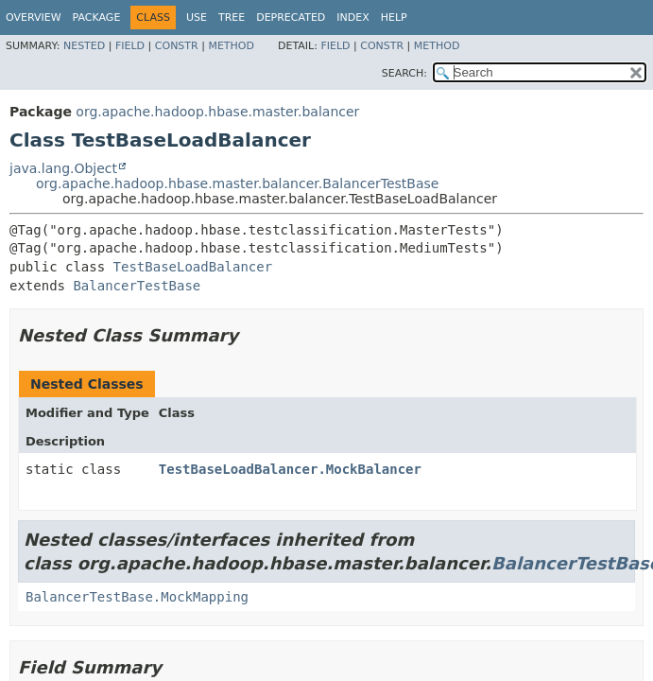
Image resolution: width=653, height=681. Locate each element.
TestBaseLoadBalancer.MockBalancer (290, 469)
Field (130, 46)
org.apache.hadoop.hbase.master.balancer (217, 111)
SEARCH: (404, 73)
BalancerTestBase (136, 285)
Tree (231, 17)
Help (394, 17)
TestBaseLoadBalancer (193, 266)
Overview (33, 17)
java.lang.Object (63, 168)
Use (196, 17)
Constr (176, 46)
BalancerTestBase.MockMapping (137, 596)
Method (231, 46)
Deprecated (290, 17)
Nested (84, 46)
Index (352, 17)
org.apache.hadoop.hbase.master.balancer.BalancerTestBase (237, 183)
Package (97, 17)
